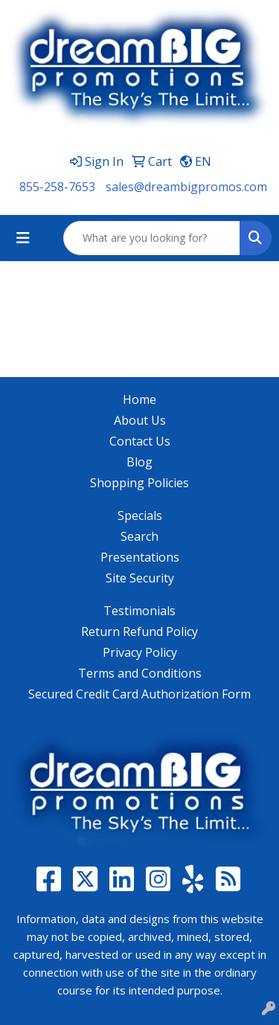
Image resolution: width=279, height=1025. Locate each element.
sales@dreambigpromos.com (186, 187)
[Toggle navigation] (23, 238)
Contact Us (139, 441)
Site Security (140, 578)
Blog (139, 462)
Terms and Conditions (140, 673)
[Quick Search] (151, 238)
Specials (140, 515)
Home (139, 399)
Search (139, 536)
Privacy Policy (140, 652)
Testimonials (139, 611)
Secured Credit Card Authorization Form (139, 694)
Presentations (139, 557)
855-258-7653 (57, 187)
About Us (140, 420)
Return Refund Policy (139, 631)
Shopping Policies (139, 483)
